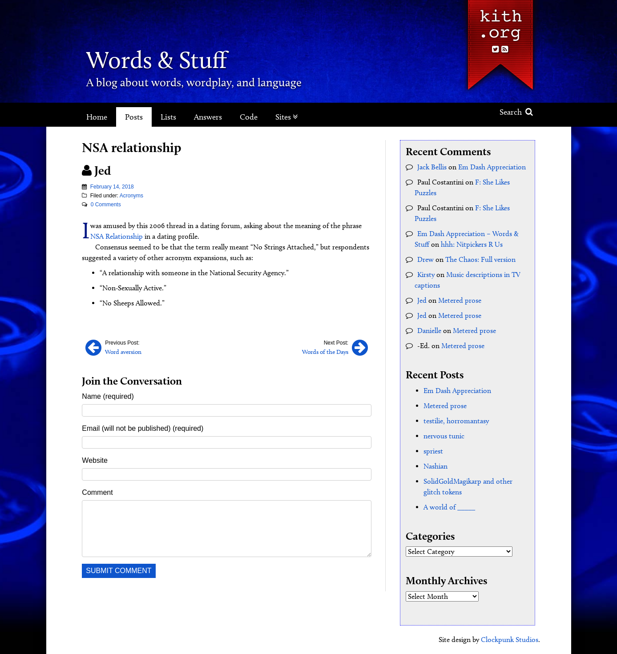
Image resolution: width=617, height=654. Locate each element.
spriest (433, 451)
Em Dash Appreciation (492, 167)
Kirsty (426, 274)
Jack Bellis (432, 167)
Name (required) (107, 396)
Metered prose (459, 300)
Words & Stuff (156, 59)
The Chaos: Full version (480, 259)
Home (96, 117)
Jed (422, 300)
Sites (286, 117)
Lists (168, 117)
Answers (208, 117)
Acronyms (131, 196)
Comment (97, 492)
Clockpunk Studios (509, 639)
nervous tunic (443, 436)
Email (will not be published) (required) (142, 428)
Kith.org (500, 21)
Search (516, 112)
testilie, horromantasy (456, 421)
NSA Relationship (116, 236)
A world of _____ (449, 507)
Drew (425, 259)
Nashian (435, 466)
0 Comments (106, 204)
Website (95, 460)
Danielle (429, 330)
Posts (134, 117)
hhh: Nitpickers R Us (472, 244)
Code (249, 117)
